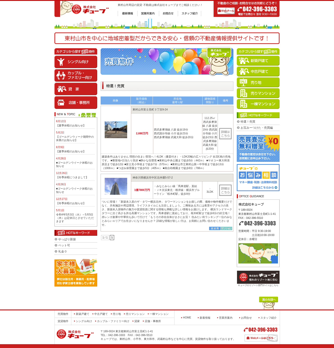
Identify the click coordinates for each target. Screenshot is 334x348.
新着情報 (205, 317)
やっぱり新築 (67, 239)
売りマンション (135, 314)
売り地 (117, 314)
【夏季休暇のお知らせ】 (71, 125)
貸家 (137, 321)
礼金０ (62, 251)
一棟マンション (159, 314)
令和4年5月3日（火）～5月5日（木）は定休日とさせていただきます (75, 218)
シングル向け (84, 321)
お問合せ (246, 317)
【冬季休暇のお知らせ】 (71, 203)
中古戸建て (101, 314)
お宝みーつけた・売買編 (257, 127)
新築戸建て (82, 314)
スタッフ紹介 (268, 317)
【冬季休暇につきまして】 (72, 177)
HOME (187, 317)
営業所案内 (225, 317)
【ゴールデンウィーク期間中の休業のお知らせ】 (75, 138)
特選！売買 (248, 121)
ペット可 (64, 245)
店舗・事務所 (153, 321)
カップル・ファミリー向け (113, 321)
